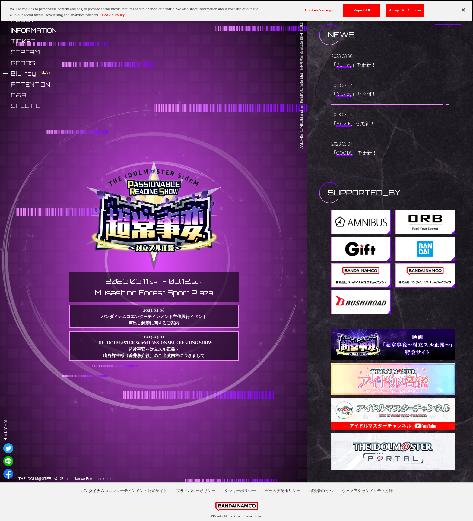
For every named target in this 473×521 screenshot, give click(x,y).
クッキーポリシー (240, 490)
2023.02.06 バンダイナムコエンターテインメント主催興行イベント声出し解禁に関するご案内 (154, 316)
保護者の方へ (321, 490)
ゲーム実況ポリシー (282, 490)
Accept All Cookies (405, 9)
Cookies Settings (319, 9)
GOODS (23, 63)
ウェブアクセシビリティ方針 (367, 490)
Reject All (361, 9)
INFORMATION (34, 30)
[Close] (463, 9)
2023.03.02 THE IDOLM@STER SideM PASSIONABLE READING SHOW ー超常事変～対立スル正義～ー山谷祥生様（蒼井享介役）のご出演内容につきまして (154, 345)
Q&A (18, 95)
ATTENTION (30, 84)
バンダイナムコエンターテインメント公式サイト (124, 490)
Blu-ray (23, 73)
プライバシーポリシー (195, 490)
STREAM (25, 52)
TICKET (23, 41)
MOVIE (343, 123)
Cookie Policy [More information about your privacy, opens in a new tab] (113, 14)
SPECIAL (25, 105)
